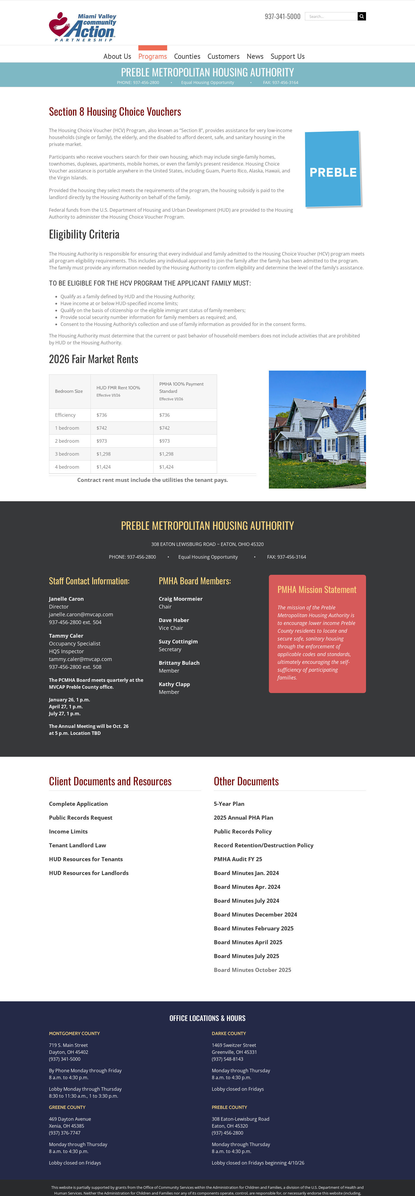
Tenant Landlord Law (77, 845)
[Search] (362, 16)
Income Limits (68, 831)
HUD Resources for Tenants (86, 859)
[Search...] (331, 16)
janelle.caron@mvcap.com (81, 614)
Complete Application (78, 803)
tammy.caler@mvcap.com (80, 659)
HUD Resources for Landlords (89, 872)
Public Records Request (80, 817)
